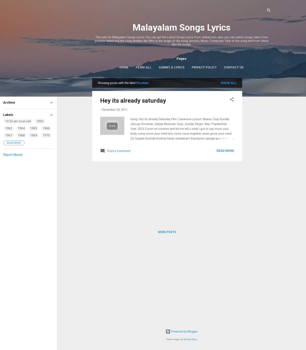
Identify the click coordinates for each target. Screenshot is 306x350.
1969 (33, 135)
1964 (21, 128)
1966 (46, 128)
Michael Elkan (190, 339)
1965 (33, 128)
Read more (225, 151)
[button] (231, 100)
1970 (46, 135)
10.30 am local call (18, 121)
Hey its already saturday (133, 100)
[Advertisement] (258, 138)
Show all (229, 83)
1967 (8, 135)
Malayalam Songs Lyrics (182, 27)
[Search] (268, 11)
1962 (8, 128)
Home (124, 67)
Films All (143, 67)
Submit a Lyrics (171, 67)
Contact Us (234, 67)
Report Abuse (13, 155)
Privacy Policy (204, 67)
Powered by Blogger (182, 331)
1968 (21, 135)
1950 (39, 121)
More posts (167, 232)
